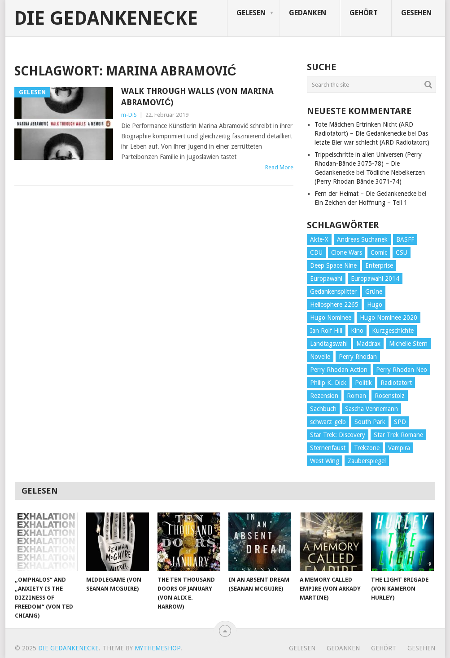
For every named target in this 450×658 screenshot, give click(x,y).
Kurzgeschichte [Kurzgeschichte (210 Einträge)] (393, 330)
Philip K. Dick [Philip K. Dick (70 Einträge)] (328, 382)
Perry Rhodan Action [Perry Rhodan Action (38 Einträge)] (338, 369)
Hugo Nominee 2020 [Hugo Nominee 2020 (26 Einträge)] (388, 317)
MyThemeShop (157, 648)
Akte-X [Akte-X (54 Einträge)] (319, 239)
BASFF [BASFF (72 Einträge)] (405, 239)
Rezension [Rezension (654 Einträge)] (324, 395)
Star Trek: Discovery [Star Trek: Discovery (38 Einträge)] (337, 434)
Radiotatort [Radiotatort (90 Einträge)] (396, 382)
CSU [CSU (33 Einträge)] (401, 252)
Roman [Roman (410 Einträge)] (356, 395)
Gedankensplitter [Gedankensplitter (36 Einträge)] (333, 291)
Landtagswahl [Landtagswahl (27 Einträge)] (329, 343)
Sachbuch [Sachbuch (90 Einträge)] (323, 408)
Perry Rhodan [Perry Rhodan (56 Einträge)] (358, 356)
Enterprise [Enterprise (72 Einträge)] (379, 265)
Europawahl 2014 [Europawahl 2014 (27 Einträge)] (375, 278)
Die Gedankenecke (106, 18)
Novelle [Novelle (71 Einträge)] (320, 356)
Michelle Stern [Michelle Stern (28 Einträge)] (408, 343)
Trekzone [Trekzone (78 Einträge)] (367, 447)
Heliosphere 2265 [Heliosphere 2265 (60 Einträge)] (334, 304)
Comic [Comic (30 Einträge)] (379, 252)
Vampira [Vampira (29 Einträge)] (399, 447)
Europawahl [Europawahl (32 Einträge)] (326, 278)
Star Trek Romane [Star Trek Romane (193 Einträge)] (398, 434)
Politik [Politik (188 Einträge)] (363, 382)
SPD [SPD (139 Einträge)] (400, 421)
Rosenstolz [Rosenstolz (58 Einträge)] (390, 395)
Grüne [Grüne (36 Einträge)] (373, 291)
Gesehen (416, 13)
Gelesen (251, 13)
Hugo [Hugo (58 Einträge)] (374, 304)
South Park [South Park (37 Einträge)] (369, 421)
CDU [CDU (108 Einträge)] (316, 252)
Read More (279, 167)
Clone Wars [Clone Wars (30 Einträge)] (346, 252)
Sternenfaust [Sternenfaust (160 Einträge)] (327, 447)
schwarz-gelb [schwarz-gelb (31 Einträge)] (328, 421)
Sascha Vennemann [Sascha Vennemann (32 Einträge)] (371, 408)
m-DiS (129, 114)
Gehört (364, 13)
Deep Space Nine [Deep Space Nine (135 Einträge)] (333, 265)
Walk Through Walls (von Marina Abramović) (197, 96)
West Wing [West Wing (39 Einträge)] (324, 460)
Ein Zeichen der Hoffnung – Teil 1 (361, 202)
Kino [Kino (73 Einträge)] (357, 330)
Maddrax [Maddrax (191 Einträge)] (368, 343)
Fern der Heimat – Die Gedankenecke (365, 193)
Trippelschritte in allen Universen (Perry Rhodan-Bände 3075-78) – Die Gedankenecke (368, 163)
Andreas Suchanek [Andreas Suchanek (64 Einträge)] (362, 239)
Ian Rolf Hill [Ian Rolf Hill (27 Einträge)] (326, 330)
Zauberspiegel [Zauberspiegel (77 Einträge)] (367, 460)
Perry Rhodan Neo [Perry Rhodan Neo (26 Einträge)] (401, 369)
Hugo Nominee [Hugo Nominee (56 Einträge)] (330, 317)
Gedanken (307, 13)
